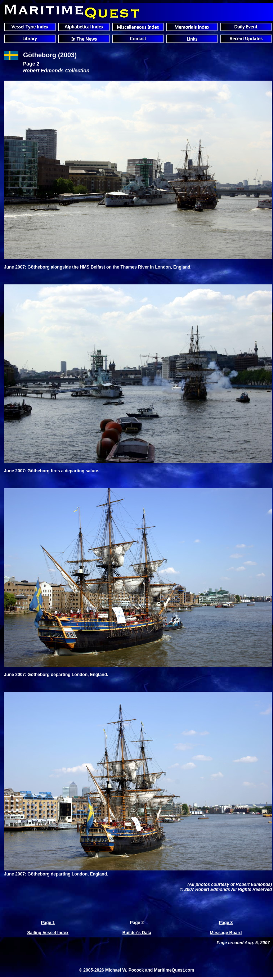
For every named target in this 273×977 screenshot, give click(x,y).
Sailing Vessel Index (48, 932)
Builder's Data (136, 932)
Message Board (226, 932)
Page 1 (48, 922)
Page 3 (226, 922)
